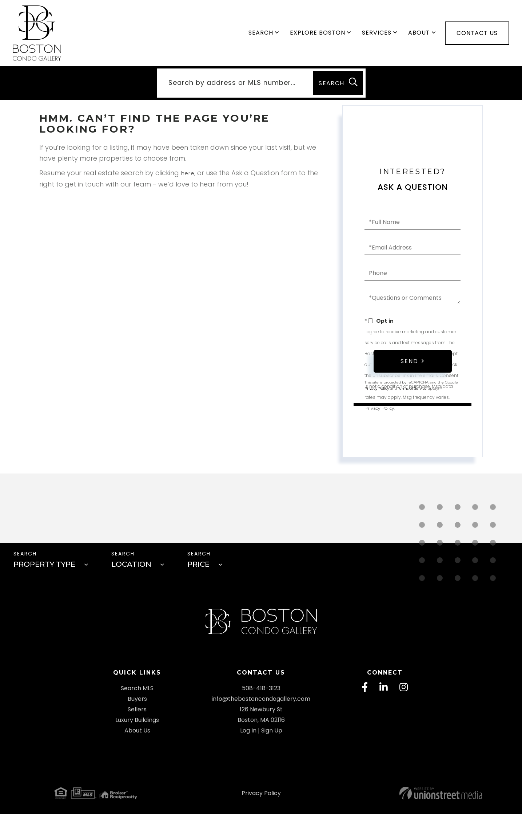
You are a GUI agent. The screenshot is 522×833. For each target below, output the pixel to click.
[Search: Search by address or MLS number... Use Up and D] (233, 87)
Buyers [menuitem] (137, 718)
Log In (248, 749)
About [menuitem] (419, 35)
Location (132, 572)
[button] (337, 88)
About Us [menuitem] (137, 749)
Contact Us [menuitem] (477, 35)
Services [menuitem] (376, 35)
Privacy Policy (379, 413)
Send (409, 367)
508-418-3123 (261, 707)
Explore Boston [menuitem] (317, 35)
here (188, 178)
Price (201, 572)
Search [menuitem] (260, 35)
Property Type (44, 572)
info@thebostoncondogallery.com (261, 718)
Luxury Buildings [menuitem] (137, 739)
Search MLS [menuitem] (137, 707)
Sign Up (271, 749)
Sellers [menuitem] (137, 728)
